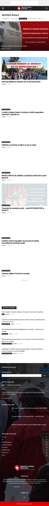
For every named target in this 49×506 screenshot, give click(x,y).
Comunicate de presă (32, 18)
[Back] (3, 357)
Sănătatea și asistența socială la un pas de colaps (19, 145)
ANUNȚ (3, 389)
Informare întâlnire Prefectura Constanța (16, 274)
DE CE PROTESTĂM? (6, 398)
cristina (3, 48)
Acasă (3, 12)
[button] (3, 8)
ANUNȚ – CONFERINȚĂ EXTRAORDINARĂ (11, 385)
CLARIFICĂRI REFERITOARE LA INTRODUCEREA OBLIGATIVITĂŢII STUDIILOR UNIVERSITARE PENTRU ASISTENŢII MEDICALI (23, 393)
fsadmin (7, 314)
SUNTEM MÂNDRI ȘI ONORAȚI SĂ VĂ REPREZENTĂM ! (21, 82)
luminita (15, 353)
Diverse (39, 18)
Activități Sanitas (5, 18)
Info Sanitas (4, 333)
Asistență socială (22, 18)
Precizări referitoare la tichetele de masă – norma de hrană (28, 416)
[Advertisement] (24, 3)
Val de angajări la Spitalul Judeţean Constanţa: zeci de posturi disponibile (22, 312)
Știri (3, 314)
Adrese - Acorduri (14, 18)
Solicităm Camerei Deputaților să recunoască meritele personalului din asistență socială (20, 242)
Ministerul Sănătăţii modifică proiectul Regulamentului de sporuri (29, 424)
